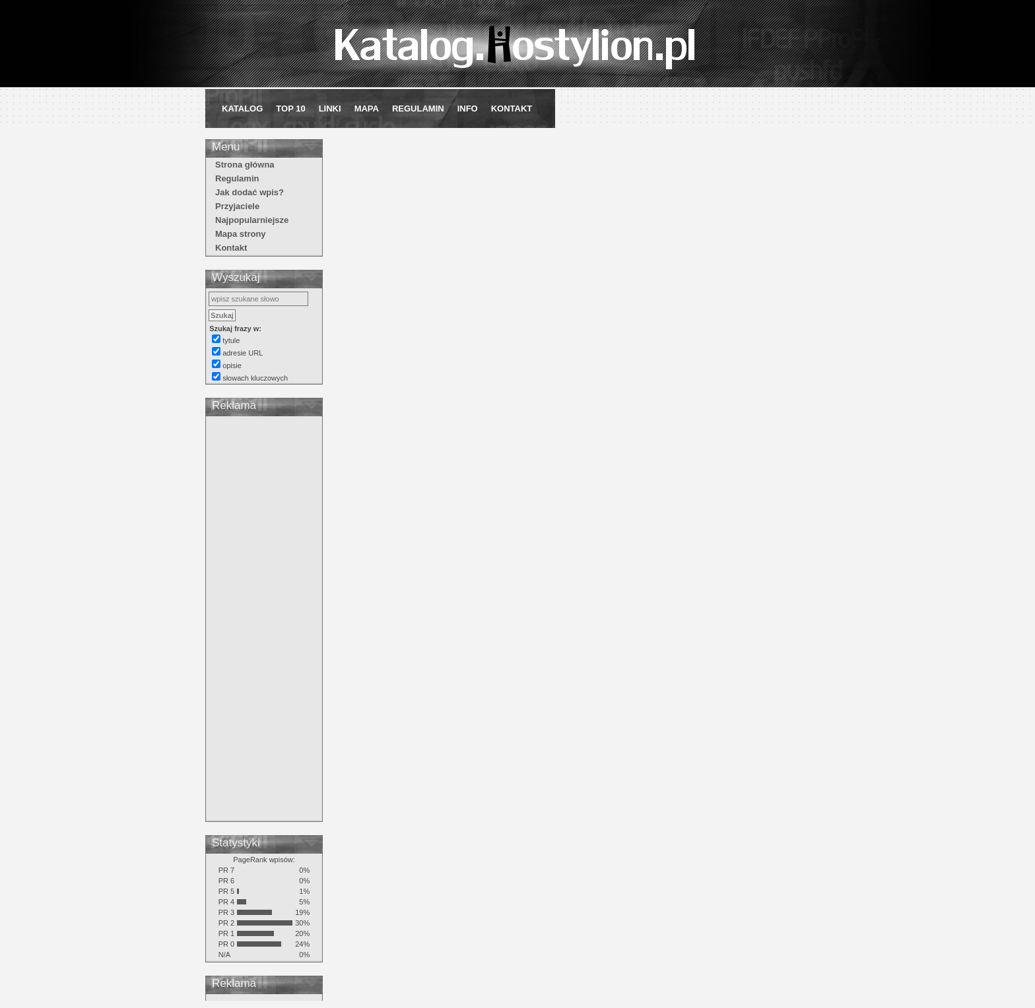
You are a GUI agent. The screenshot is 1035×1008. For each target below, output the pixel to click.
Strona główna (245, 165)
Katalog (242, 108)
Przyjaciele (237, 206)
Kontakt (512, 108)
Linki (330, 108)
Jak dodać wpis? (249, 192)
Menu (226, 147)
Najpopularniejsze (251, 220)
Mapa (366, 108)
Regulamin (418, 108)
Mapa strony (240, 234)
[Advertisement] (264, 621)
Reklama (234, 405)
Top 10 (290, 108)
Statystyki (236, 842)
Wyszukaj (236, 277)
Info (467, 108)
